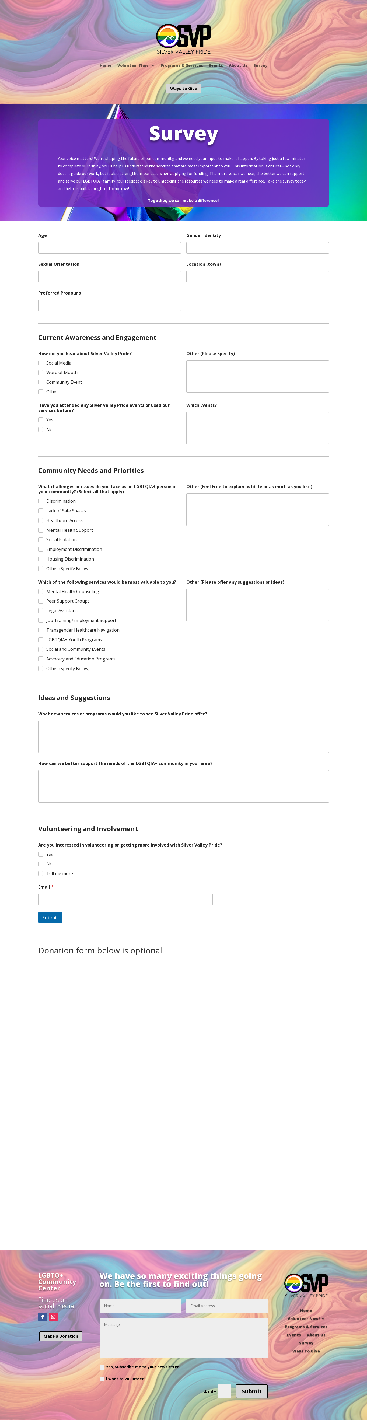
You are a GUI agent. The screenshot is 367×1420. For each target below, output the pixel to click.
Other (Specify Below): (68, 569)
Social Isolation (61, 540)
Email (46, 887)
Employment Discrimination (74, 549)
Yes (49, 420)
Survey (260, 65)
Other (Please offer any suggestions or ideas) (235, 582)
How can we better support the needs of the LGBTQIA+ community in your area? (125, 763)
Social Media (58, 363)
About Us (238, 65)
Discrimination (61, 501)
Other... (53, 392)
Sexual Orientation (58, 264)
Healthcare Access (64, 520)
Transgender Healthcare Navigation (83, 630)
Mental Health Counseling (72, 591)
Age (42, 235)
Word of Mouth (62, 372)
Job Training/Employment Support (81, 620)
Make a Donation (61, 1336)
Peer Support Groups (68, 601)
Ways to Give (183, 88)
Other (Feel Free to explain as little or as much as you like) (249, 486)
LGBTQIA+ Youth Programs (74, 640)
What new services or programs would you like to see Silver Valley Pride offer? (122, 713)
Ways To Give (306, 1350)
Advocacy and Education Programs (81, 659)
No (49, 429)
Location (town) (203, 264)
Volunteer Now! (133, 65)
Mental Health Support (69, 530)
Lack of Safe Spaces (66, 511)
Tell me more (59, 873)
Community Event (64, 382)
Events (216, 65)
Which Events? (201, 405)
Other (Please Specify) (210, 353)
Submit (50, 917)
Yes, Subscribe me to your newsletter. (140, 1367)
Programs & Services (182, 65)
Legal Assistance (63, 611)
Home (105, 65)
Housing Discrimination (70, 559)
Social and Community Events (75, 649)
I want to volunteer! (122, 1378)
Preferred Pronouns (59, 293)
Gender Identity (203, 235)
